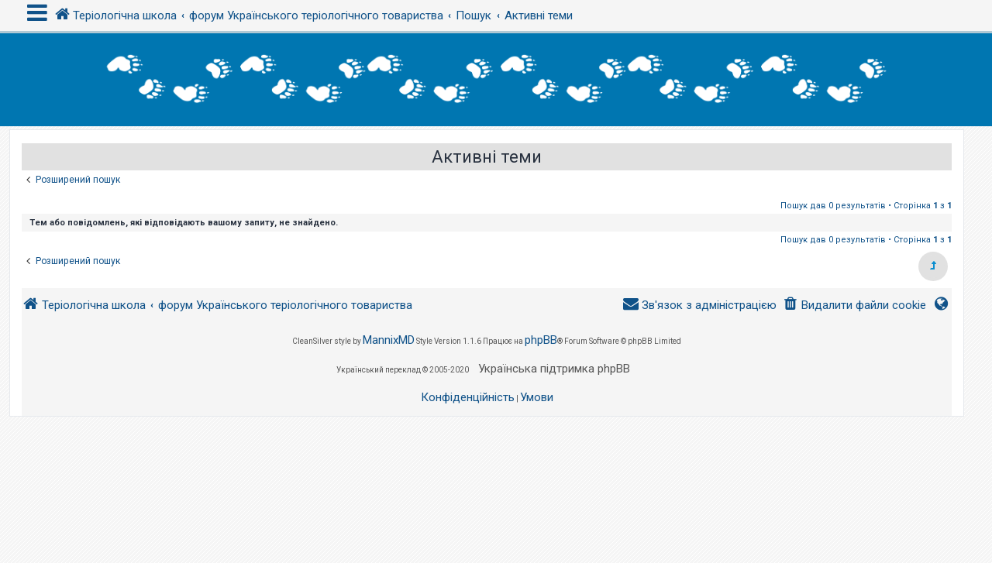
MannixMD (389, 340)
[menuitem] (854, 305)
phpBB (541, 340)
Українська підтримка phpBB (554, 369)
